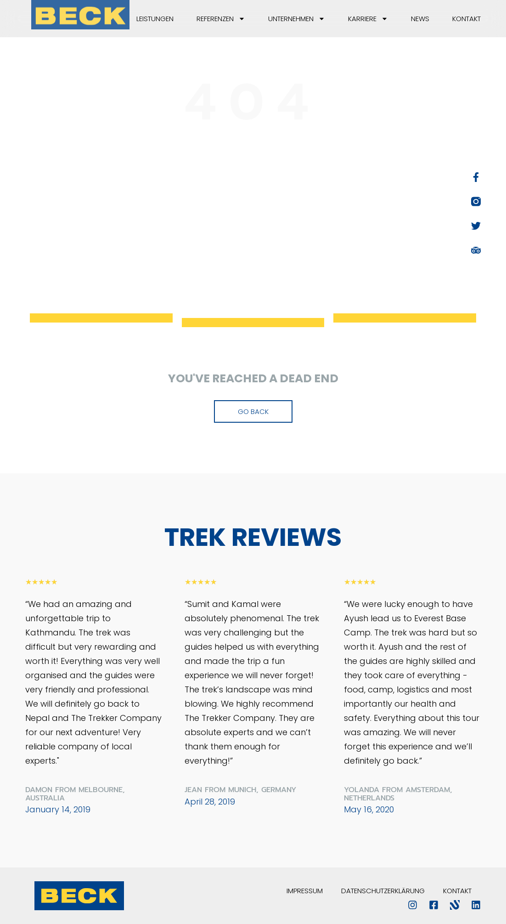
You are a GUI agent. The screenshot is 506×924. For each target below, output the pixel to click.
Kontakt (466, 18)
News (420, 18)
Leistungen (155, 18)
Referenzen (221, 19)
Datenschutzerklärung (383, 891)
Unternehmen (296, 19)
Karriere (368, 19)
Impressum (305, 891)
